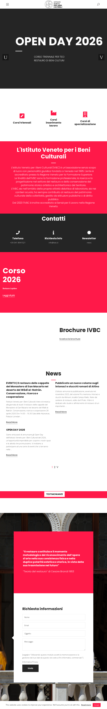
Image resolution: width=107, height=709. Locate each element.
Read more (86, 705)
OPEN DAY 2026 (15, 429)
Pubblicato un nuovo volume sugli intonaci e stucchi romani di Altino (77, 384)
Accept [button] (96, 705)
